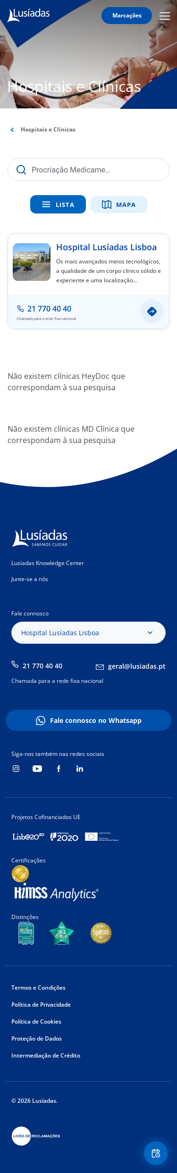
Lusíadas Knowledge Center (47, 563)
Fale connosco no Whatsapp (96, 720)
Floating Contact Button (157, 1153)
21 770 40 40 (42, 665)
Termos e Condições (38, 988)
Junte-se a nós (29, 579)
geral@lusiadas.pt (137, 666)
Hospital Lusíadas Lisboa (106, 247)
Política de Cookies (36, 1021)
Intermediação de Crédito (45, 1055)
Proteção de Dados (36, 1038)
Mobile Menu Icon (165, 15)
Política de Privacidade (41, 1005)
